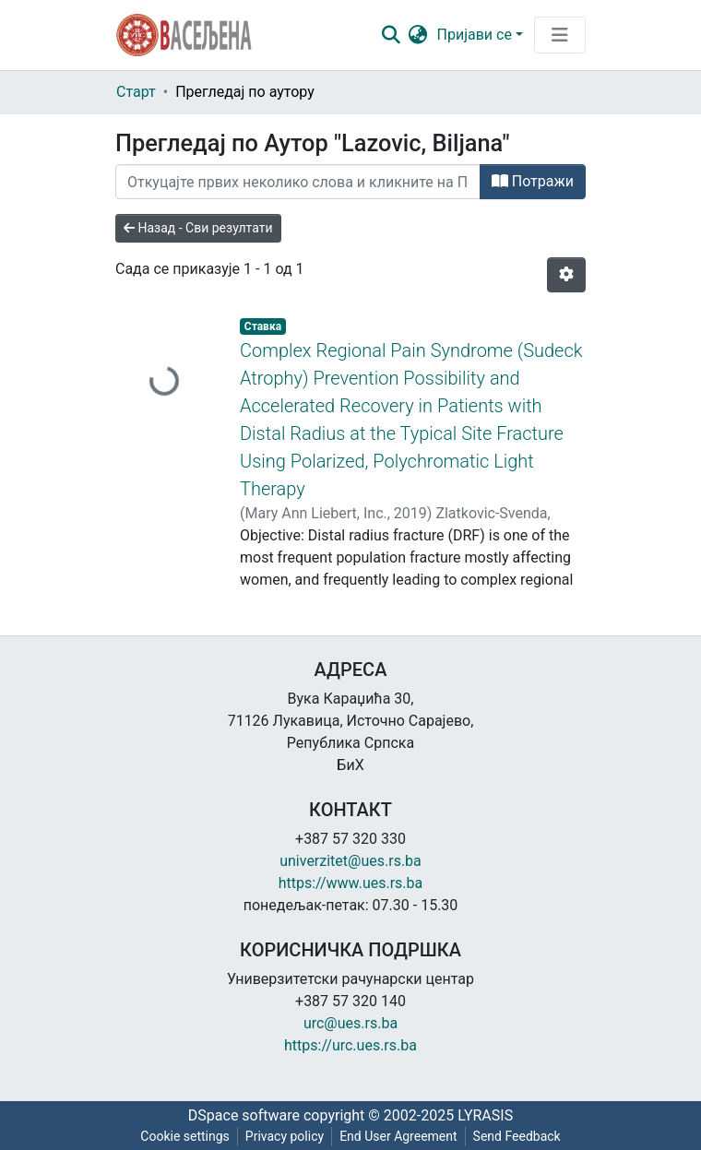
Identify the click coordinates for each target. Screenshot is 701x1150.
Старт (136, 92)
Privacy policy (284, 1136)
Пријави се (474, 34)
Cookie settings (185, 1136)
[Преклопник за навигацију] (560, 35)
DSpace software (244, 1115)
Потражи (533, 181)
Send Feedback (517, 1136)
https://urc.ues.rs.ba (350, 1045)
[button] (418, 35)
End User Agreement (398, 1136)
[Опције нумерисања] (566, 274)
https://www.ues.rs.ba (351, 883)
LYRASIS (485, 1115)
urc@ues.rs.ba (350, 1023)
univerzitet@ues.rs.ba (350, 861)
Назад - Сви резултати (198, 227)
